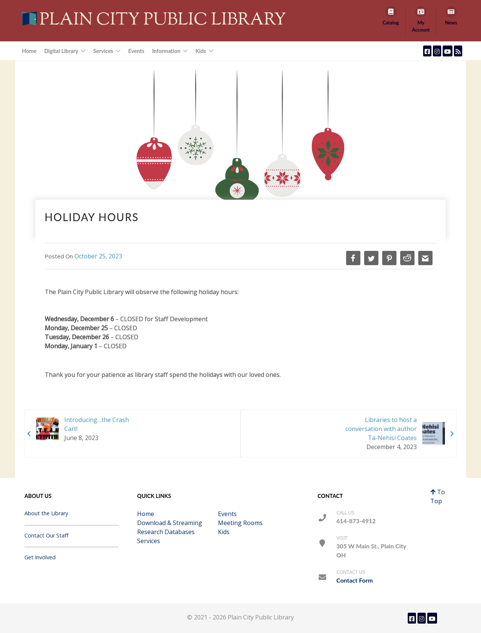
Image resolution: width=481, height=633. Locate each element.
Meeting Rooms (240, 523)
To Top (437, 496)
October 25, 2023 (98, 256)
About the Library (46, 513)
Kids (224, 532)
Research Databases (166, 532)
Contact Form (354, 580)
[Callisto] (155, 18)
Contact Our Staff (46, 535)
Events (227, 514)
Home (145, 514)
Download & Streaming (169, 523)
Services (148, 541)
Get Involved (40, 557)
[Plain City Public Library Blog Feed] (458, 51)
